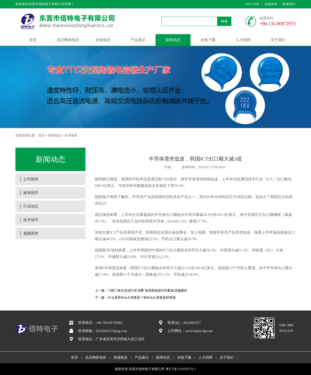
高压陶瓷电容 (68, 40)
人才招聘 (243, 40)
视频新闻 (30, 233)
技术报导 (71, 135)
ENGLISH (252, 4)
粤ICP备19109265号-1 (181, 369)
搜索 (224, 21)
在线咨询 (270, 4)
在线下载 (208, 40)
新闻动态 (173, 40)
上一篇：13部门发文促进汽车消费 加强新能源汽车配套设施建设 (141, 290)
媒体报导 (30, 193)
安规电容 (102, 40)
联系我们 (289, 4)
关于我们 (278, 40)
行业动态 (30, 206)
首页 (33, 40)
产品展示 (138, 40)
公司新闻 (30, 179)
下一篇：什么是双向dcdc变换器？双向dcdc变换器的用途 (135, 297)
